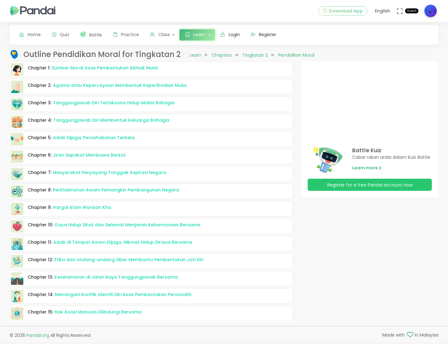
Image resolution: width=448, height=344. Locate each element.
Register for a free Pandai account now (370, 189)
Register (264, 34)
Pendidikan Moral (296, 60)
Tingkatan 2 (255, 60)
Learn (195, 60)
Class (160, 34)
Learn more (367, 173)
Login (230, 34)
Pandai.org (37, 336)
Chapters (222, 60)
